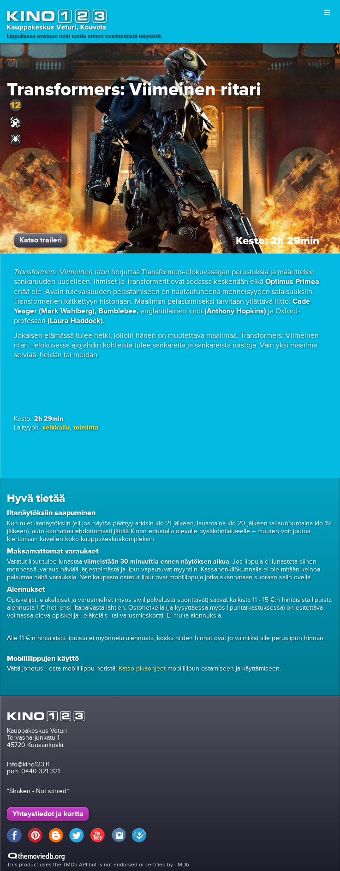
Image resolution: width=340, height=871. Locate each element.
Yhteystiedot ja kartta (48, 813)
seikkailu (56, 427)
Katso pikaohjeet (142, 668)
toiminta (85, 427)
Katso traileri (40, 240)
